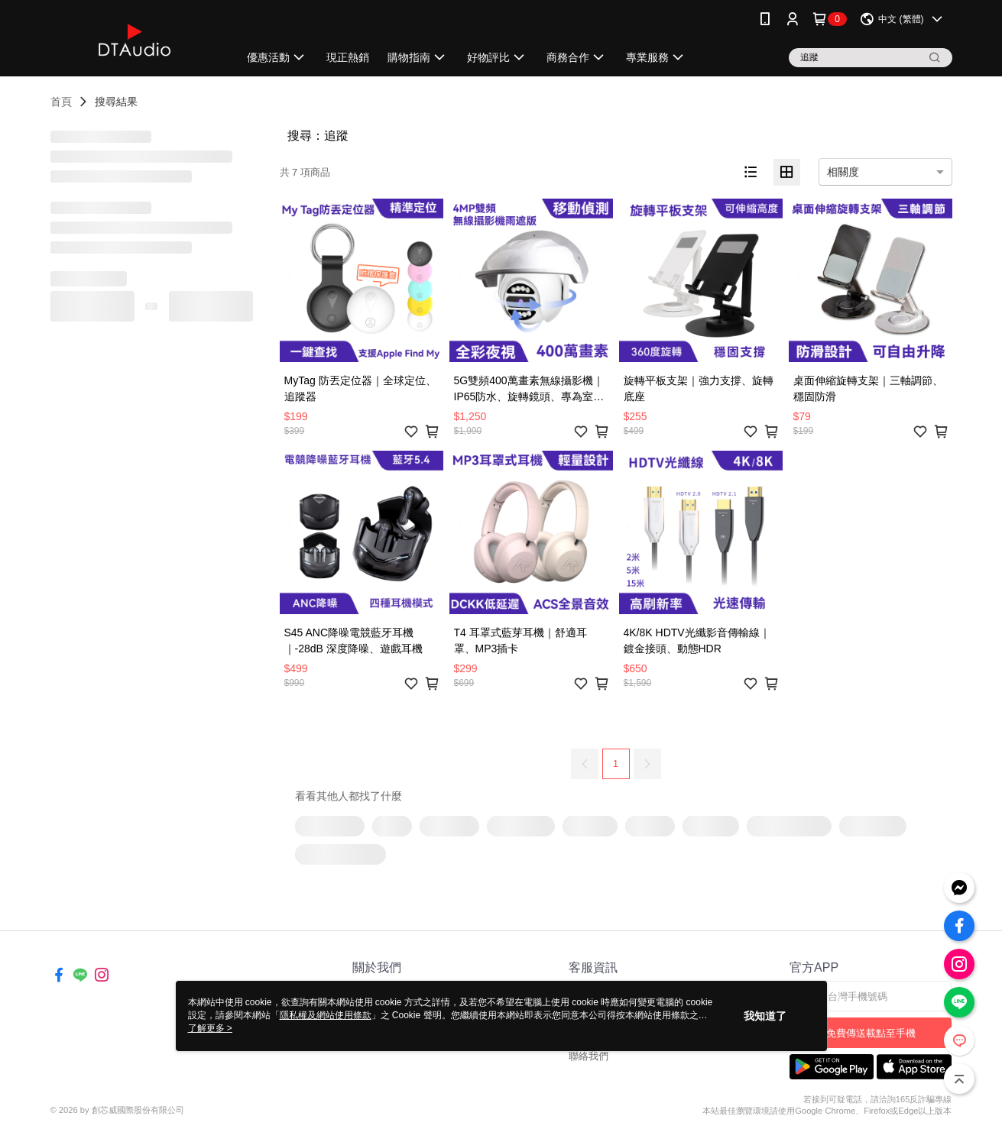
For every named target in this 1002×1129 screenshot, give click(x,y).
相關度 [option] (843, 172)
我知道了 (765, 1016)
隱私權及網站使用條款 (325, 1015)
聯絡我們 (588, 1056)
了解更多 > (210, 1028)
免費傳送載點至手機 (871, 1033)
